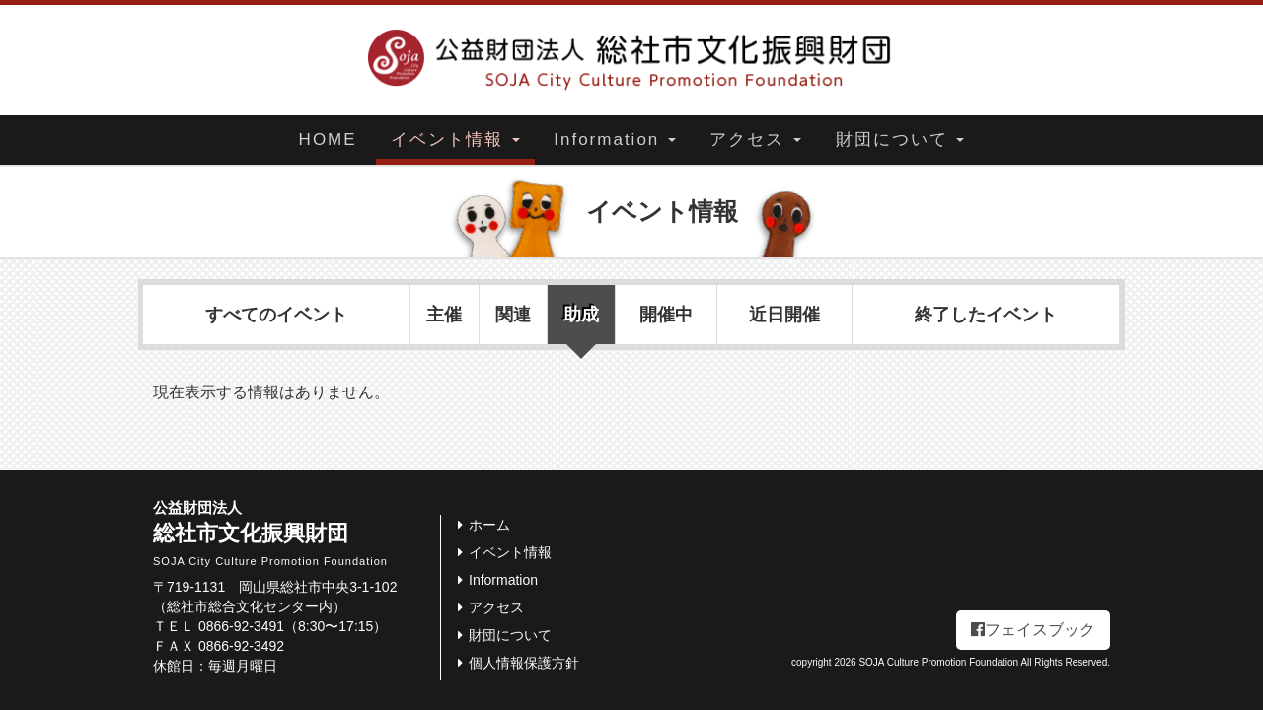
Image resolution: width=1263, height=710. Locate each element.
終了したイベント (986, 314)
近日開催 (784, 314)
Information (615, 139)
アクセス (755, 139)
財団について (900, 139)
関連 (513, 314)
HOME (328, 139)
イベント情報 (455, 139)
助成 (581, 314)
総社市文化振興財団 (296, 533)
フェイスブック (1033, 629)
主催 (444, 314)
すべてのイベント (276, 314)
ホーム (480, 524)
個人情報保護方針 (515, 663)
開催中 (666, 314)
